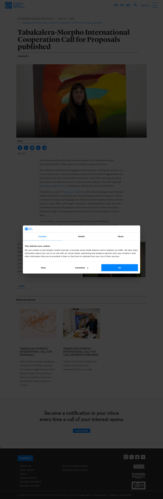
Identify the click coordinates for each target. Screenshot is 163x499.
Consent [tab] (42, 236)
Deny (43, 268)
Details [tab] (81, 236)
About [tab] (120, 236)
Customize (81, 268)
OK (119, 268)
